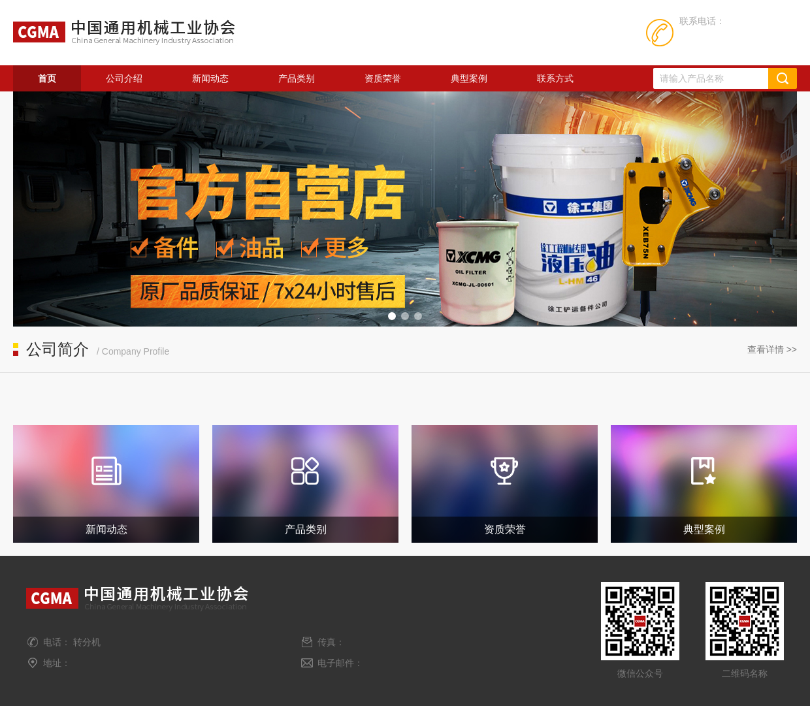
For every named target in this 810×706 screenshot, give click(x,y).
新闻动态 (210, 78)
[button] (392, 316)
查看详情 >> (772, 349)
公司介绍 (124, 78)
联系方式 (555, 78)
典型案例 (469, 78)
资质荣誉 (382, 78)
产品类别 (296, 78)
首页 (47, 78)
